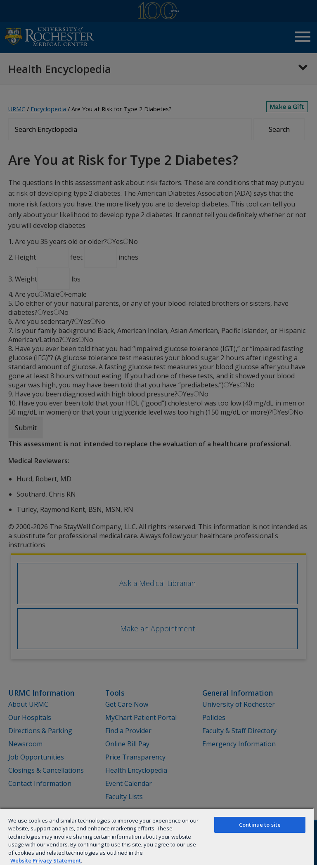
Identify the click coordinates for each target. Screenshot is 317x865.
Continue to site (260, 824)
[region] (157, 836)
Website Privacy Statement (45, 860)
